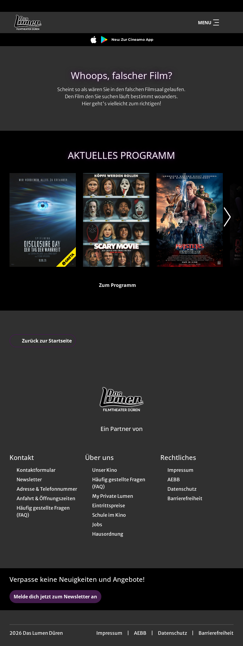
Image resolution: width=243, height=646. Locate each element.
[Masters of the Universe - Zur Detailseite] (189, 220)
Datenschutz (172, 633)
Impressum (109, 633)
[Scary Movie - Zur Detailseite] (116, 220)
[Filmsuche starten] (228, 22)
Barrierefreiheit (216, 633)
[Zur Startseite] (50, 22)
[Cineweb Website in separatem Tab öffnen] (121, 436)
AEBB (140, 633)
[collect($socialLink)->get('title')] (11, 6)
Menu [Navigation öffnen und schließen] (208, 22)
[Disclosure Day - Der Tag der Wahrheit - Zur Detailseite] (42, 220)
